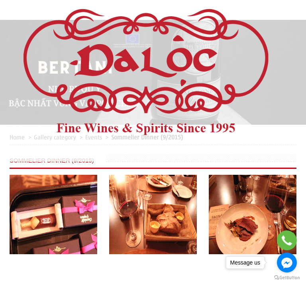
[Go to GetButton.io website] (287, 277)
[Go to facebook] (287, 262)
